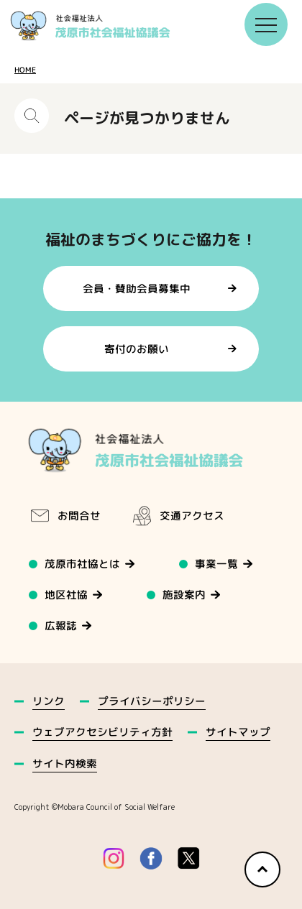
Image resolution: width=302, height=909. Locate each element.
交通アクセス (177, 516)
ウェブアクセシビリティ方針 (102, 731)
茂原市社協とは (82, 563)
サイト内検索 (64, 763)
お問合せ (65, 516)
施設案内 (184, 594)
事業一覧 (217, 563)
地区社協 (66, 594)
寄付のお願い (136, 348)
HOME (25, 70)
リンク (48, 701)
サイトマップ (238, 731)
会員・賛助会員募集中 (137, 287)
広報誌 (61, 625)
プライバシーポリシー (152, 701)
